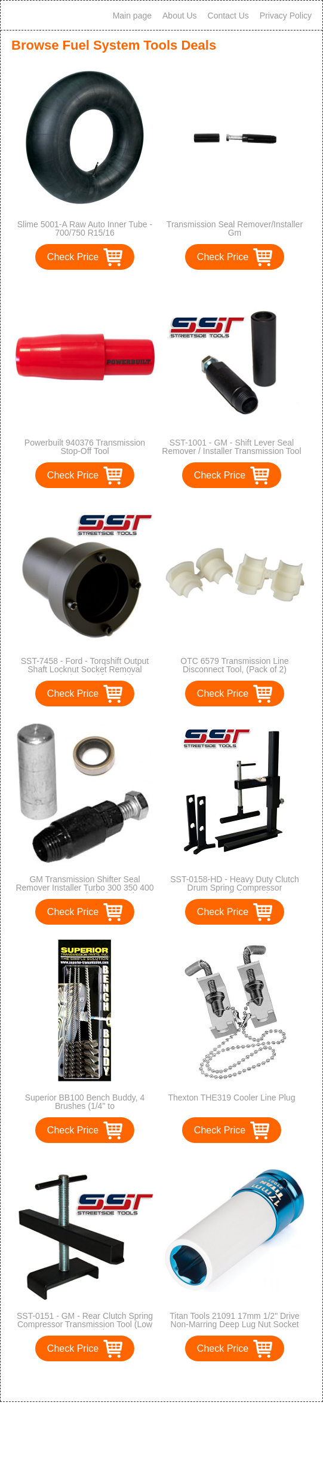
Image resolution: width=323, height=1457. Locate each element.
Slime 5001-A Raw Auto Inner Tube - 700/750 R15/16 (84, 228)
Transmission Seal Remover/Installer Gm (235, 228)
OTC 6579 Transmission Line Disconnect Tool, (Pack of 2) (234, 665)
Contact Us (228, 15)
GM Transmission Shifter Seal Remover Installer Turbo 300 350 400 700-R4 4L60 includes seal (84, 887)
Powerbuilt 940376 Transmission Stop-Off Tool (84, 447)
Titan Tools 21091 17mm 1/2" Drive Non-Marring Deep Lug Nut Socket (234, 1320)
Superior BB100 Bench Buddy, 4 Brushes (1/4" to (85, 1102)
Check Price (73, 257)
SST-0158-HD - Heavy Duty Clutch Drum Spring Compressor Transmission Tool (234, 887)
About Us (179, 15)
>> (183, 1380)
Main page (132, 15)
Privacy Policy (286, 15)
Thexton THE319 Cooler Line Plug (231, 1097)
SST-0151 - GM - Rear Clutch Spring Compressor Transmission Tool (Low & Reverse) (85, 1324)
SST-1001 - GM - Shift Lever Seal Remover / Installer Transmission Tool (231, 447)
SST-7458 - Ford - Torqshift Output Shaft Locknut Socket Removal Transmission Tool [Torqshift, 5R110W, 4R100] (85, 673)
